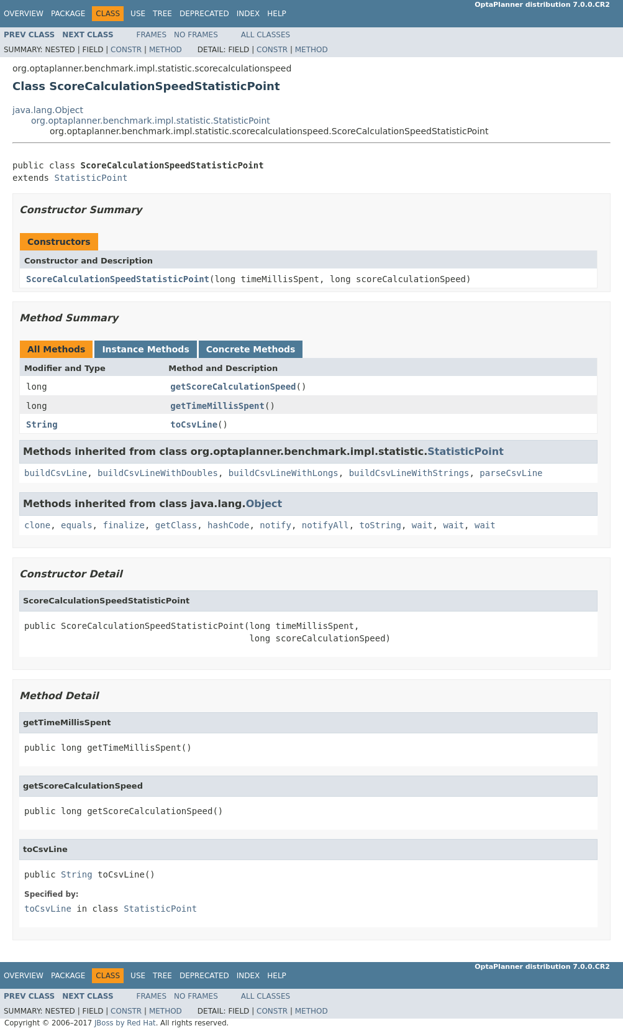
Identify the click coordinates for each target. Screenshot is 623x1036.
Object (264, 504)
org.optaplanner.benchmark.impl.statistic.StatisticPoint (150, 121)
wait (422, 525)
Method (165, 49)
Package (68, 13)
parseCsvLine (511, 473)
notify (275, 525)
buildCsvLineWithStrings (409, 473)
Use (137, 13)
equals (77, 525)
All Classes (265, 34)
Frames (152, 34)
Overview (23, 13)
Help (276, 13)
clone (37, 525)
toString (380, 525)
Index (248, 13)
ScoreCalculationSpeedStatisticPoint (117, 279)
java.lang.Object (47, 110)
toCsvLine (193, 424)
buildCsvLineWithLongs (284, 473)
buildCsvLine (55, 473)
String (42, 424)
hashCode (228, 525)
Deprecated (204, 13)
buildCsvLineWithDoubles (158, 473)
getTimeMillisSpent (217, 406)
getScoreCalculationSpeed (233, 387)
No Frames (196, 34)
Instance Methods (145, 349)
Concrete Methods (251, 349)
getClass (176, 525)
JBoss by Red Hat (125, 1023)
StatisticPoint (90, 178)
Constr (126, 49)
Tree (162, 13)
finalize (123, 525)
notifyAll (325, 525)
